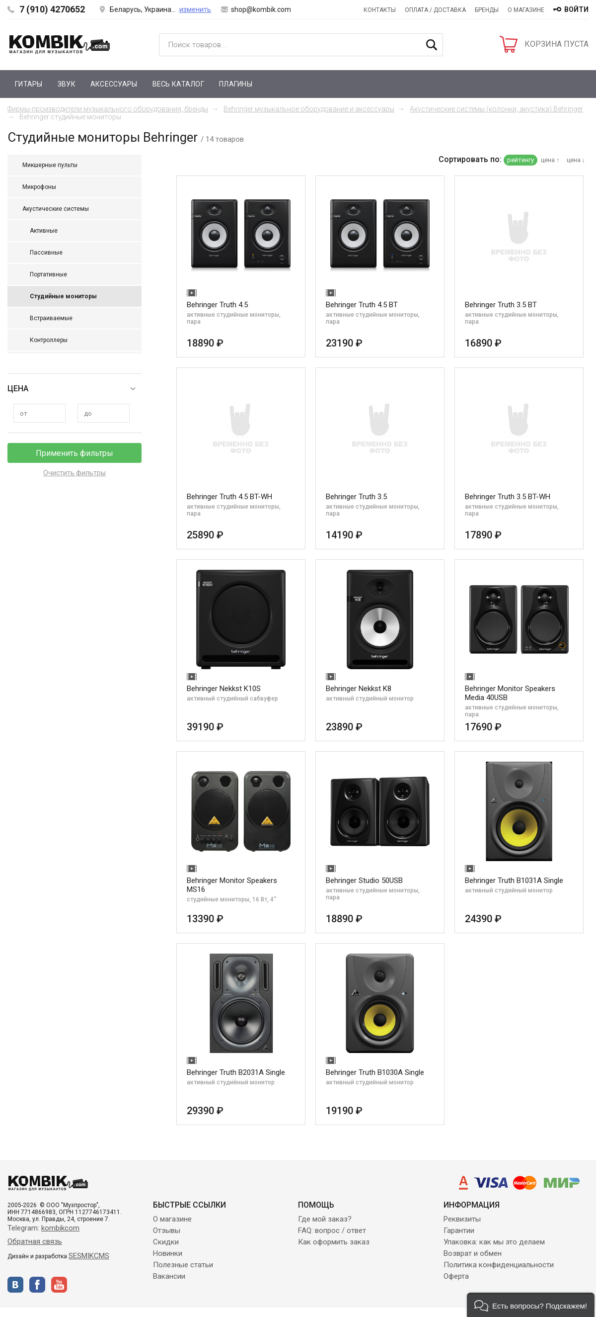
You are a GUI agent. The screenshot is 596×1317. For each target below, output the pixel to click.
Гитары (29, 84)
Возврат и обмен (473, 1253)
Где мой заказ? (325, 1219)
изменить (195, 9)
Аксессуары (114, 84)
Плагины (235, 84)
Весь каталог (178, 84)
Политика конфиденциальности (499, 1264)
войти (576, 9)
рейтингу (520, 160)
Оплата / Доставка (435, 9)
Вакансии (169, 1276)
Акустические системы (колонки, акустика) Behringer (496, 109)
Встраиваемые (51, 318)
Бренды (487, 9)
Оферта (456, 1276)
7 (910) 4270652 (52, 9)
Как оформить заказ (334, 1241)
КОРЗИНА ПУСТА (556, 44)
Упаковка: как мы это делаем (494, 1241)
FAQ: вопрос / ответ (332, 1230)
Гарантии (459, 1230)
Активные (44, 230)
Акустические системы (55, 208)
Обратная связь (34, 1241)
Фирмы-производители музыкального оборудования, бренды (107, 109)
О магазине (526, 9)
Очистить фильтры (74, 473)
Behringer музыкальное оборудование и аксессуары (309, 109)
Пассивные (46, 252)
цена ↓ (576, 160)
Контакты (380, 9)
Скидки (166, 1241)
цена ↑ (550, 160)
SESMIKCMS (89, 1255)
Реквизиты (462, 1219)
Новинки (167, 1253)
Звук (66, 84)
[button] (531, 1305)
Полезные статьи (183, 1264)
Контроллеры (49, 340)
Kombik (59, 44)
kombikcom (60, 1228)
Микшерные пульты (49, 165)
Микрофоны (39, 186)
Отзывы (166, 1230)
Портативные (48, 274)
